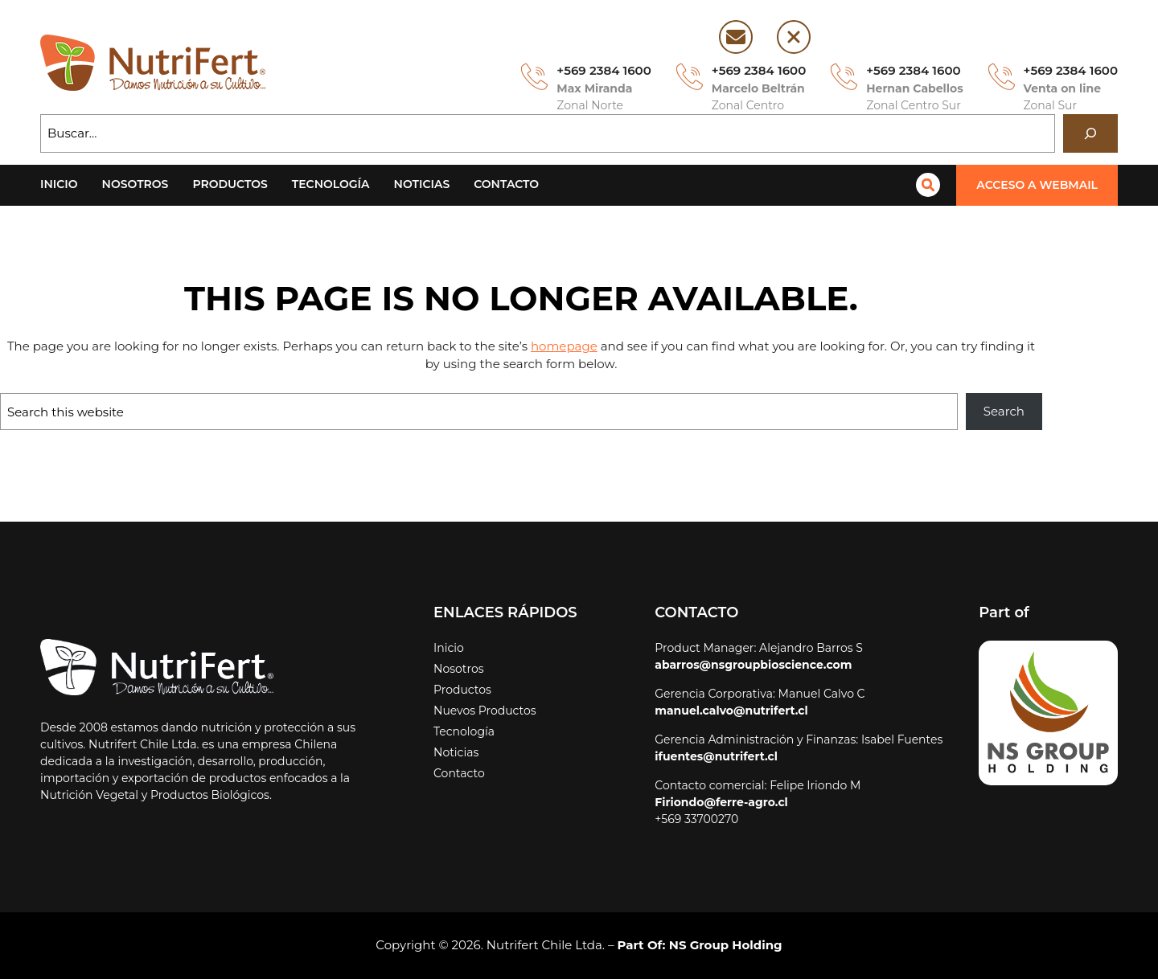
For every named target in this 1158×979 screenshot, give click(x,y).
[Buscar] (1090, 133)
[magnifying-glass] (934, 185)
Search (1005, 411)
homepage (507, 346)
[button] (1040, 185)
